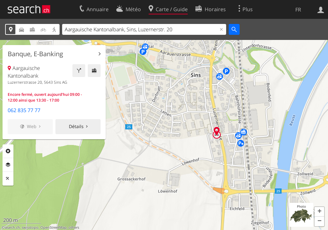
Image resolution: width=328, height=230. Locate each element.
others (74, 227)
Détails (76, 126)
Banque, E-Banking (35, 54)
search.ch (12, 227)
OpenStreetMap (53, 227)
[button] (319, 212)
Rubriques (8, 151)
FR (298, 9)
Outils (8, 178)
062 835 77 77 (24, 110)
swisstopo (30, 227)
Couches (8, 165)
